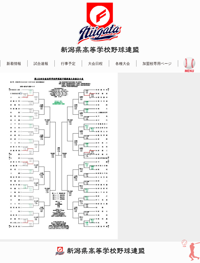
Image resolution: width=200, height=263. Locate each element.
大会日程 (95, 63)
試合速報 (41, 63)
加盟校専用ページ (157, 63)
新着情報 (14, 63)
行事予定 (68, 63)
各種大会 (122, 63)
